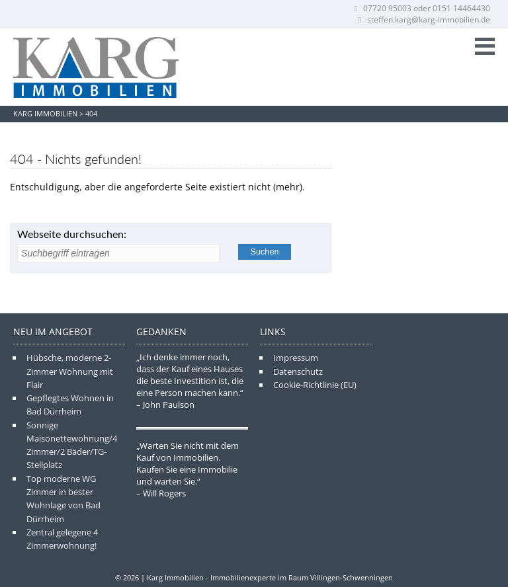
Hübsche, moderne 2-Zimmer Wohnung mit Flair (69, 371)
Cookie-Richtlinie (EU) (315, 385)
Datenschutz (298, 371)
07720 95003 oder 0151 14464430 (421, 8)
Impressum (295, 358)
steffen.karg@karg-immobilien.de (423, 19)
